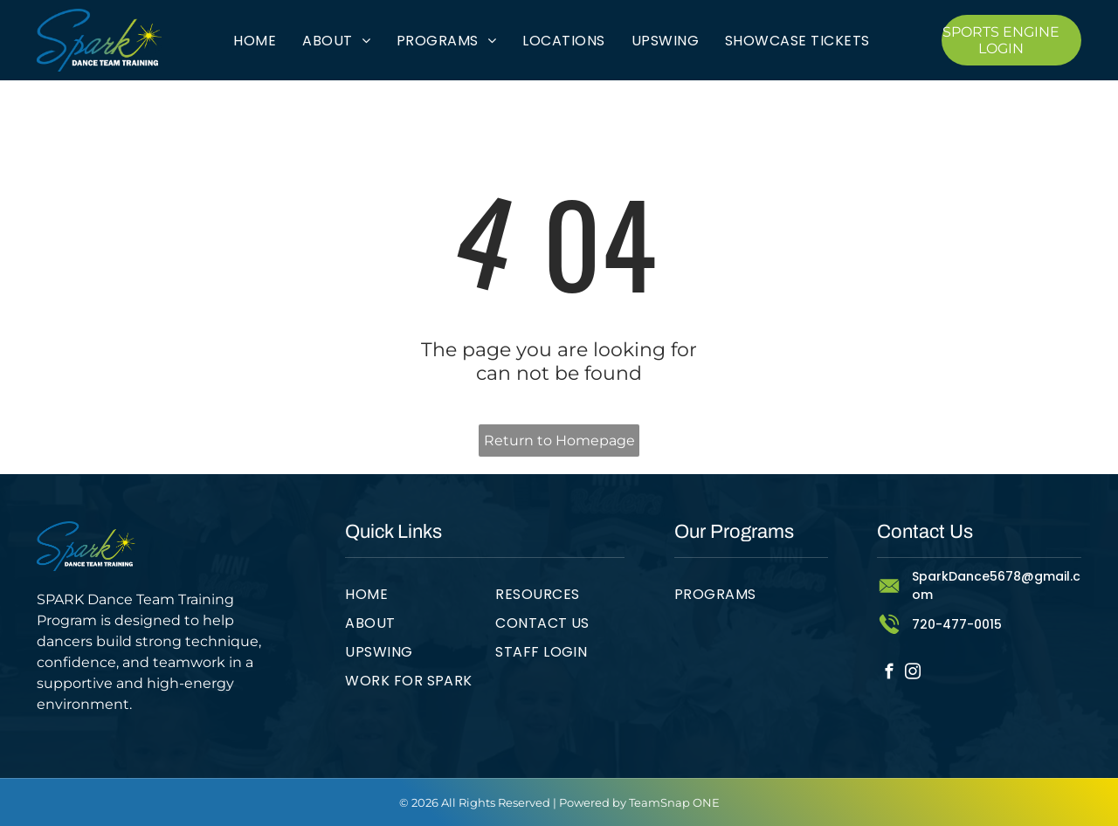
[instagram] (912, 674)
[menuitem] (254, 39)
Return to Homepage (559, 440)
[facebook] (889, 674)
